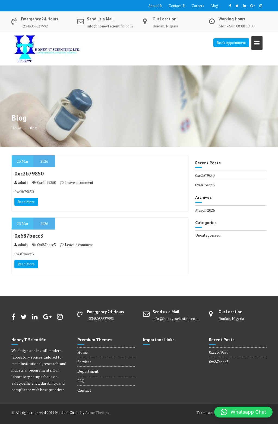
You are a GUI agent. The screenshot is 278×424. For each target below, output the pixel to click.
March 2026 (205, 210)
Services (84, 361)
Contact (84, 390)
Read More (26, 201)
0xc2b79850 (29, 173)
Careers (198, 5)
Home (82, 352)
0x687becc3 (28, 235)
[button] (243, 412)
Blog (214, 5)
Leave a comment (79, 182)
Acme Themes (97, 412)
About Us (155, 5)
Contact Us (177, 5)
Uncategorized (207, 235)
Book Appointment (231, 42)
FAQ (80, 380)
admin (21, 182)
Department (88, 371)
